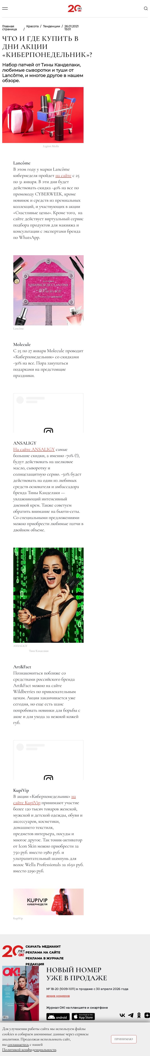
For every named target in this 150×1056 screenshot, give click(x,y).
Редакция (35, 964)
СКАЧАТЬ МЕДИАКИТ (43, 946)
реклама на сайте (43, 952)
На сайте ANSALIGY (34, 449)
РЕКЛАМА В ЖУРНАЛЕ (45, 958)
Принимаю (124, 1039)
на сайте (63, 175)
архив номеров (58, 996)
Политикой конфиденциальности (29, 1049)
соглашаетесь (18, 1044)
